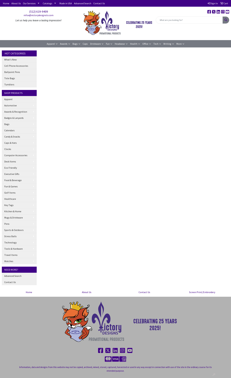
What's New (10, 59)
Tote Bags (9, 78)
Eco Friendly (10, 167)
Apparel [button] (51, 43)
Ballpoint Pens (12, 72)
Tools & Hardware (13, 248)
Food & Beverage (13, 180)
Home (6, 3)
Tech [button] (155, 43)
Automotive (10, 105)
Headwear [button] (120, 43)
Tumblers (9, 84)
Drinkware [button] (95, 43)
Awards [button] (63, 43)
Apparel (8, 99)
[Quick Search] (189, 20)
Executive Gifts (11, 173)
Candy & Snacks (12, 136)
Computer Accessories (15, 155)
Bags (6, 124)
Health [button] (133, 43)
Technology (10, 242)
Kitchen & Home (12, 211)
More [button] (179, 43)
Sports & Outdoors (14, 230)
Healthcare (10, 198)
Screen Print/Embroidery (202, 292)
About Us (16, 3)
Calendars (9, 130)
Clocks (7, 149)
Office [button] (145, 43)
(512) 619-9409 (38, 11)
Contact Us (99, 3)
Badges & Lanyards (14, 117)
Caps (85, 43)
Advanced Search (82, 3)
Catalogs (47, 3)
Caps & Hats (10, 142)
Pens (6, 223)
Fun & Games (11, 186)
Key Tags (9, 205)
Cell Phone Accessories (16, 65)
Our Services (29, 3)
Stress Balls (10, 236)
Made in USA (65, 3)
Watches (8, 261)
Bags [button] (75, 43)
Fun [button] (108, 43)
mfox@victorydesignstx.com (38, 15)
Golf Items (10, 192)
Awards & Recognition (15, 111)
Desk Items (10, 161)
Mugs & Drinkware (13, 217)
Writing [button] (167, 43)
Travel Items (11, 254)
